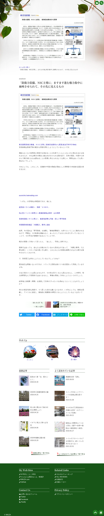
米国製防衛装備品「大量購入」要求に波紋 (34, 225)
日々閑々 (26, 67)
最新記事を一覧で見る (41, 453)
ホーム (21, 67)
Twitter (22, 497)
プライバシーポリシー (64, 494)
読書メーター (60, 482)
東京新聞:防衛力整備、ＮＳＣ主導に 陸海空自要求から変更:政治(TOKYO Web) (47, 144)
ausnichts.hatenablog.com (28, 195)
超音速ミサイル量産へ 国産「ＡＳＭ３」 (34, 207)
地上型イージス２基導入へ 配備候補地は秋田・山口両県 (39, 213)
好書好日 (59, 479)
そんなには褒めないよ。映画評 (31, 477)
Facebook (23, 499)
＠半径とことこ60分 (17, 4)
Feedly (22, 502)
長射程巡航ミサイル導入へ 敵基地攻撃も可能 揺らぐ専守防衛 (42, 219)
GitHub (22, 482)
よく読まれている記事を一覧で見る (72, 454)
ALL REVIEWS (61, 477)
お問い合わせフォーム (28, 494)
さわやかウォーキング (64, 474)
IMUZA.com (24, 479)
